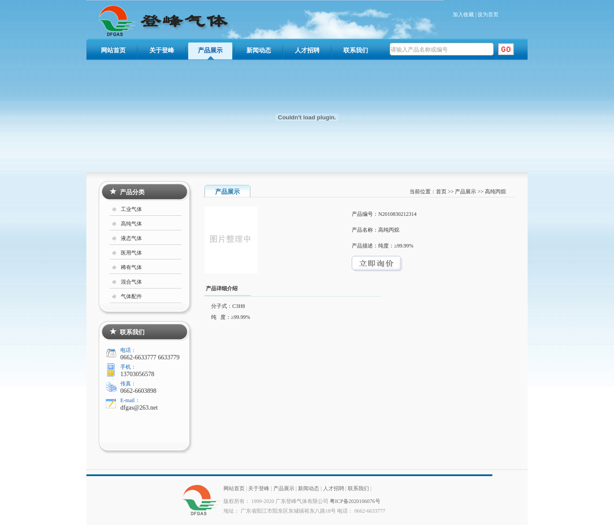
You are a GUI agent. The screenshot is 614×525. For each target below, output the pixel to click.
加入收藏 (463, 14)
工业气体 (131, 209)
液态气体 (131, 238)
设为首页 (488, 14)
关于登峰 (161, 50)
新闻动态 (258, 50)
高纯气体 (131, 224)
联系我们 (355, 50)
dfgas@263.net (139, 407)
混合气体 (131, 282)
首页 (441, 192)
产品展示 (210, 50)
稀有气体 (131, 267)
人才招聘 (307, 50)
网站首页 (113, 50)
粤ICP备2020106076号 (355, 501)
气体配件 (131, 296)
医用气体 (131, 253)
